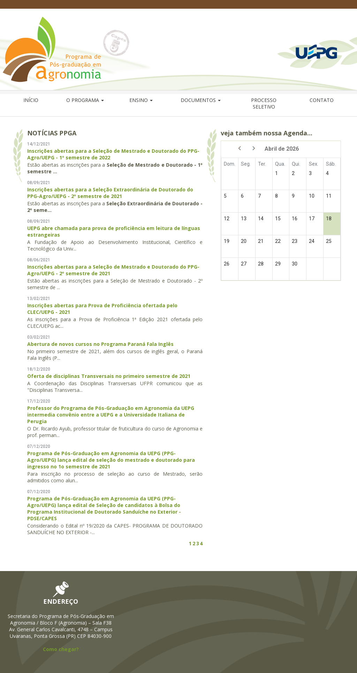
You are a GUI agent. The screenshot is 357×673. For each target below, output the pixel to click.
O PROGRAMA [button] (85, 100)
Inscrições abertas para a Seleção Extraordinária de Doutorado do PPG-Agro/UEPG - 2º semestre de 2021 (110, 192)
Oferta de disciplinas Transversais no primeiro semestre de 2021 (108, 376)
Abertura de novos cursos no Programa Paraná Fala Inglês (100, 344)
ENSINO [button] (141, 100)
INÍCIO (30, 100)
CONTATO (322, 100)
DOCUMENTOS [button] (201, 100)
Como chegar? (61, 649)
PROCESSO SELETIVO (263, 103)
